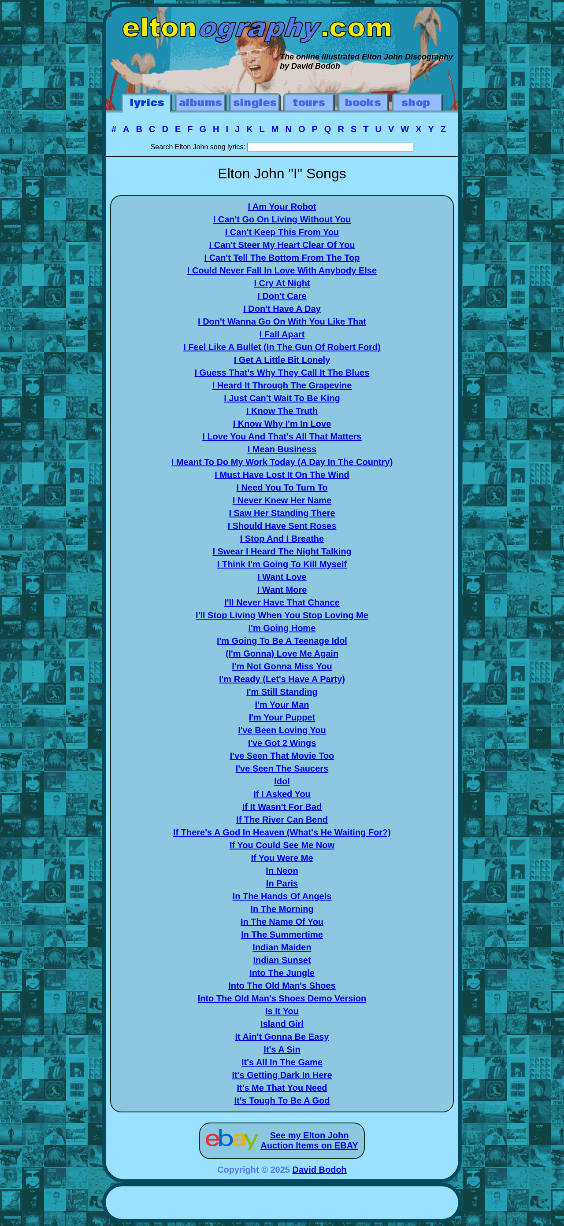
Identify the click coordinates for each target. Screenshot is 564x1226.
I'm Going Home (282, 628)
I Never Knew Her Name (282, 500)
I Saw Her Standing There (282, 513)
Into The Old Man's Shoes (282, 985)
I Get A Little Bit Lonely (282, 360)
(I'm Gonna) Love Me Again (282, 653)
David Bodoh (320, 1169)
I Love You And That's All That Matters (281, 436)
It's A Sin (281, 1049)
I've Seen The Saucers (282, 768)
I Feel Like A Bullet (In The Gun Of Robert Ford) (281, 347)
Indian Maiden (281, 947)
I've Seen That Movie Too (282, 756)
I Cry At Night (282, 283)
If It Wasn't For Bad (282, 807)
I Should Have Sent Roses (282, 526)
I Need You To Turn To (281, 487)
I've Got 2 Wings (282, 743)
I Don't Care (281, 296)
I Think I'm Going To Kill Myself (282, 564)
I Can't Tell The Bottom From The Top (282, 257)
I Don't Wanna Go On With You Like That (282, 321)
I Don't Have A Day (282, 309)
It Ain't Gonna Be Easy (282, 1036)
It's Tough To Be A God (282, 1100)
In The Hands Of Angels (282, 896)
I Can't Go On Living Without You (282, 219)
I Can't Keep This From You (282, 232)
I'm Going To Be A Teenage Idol (282, 641)
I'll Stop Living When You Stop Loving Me (282, 615)
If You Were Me (282, 858)
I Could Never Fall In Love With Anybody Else (282, 270)
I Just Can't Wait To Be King (282, 398)
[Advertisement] (282, 1204)
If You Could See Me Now (282, 845)
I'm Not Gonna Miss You (282, 666)
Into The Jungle (282, 973)
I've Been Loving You (282, 730)
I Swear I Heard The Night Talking (281, 551)
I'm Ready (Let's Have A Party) (282, 679)
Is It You (282, 1011)
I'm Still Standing (281, 692)
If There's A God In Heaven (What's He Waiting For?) (282, 832)
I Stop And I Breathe (282, 538)
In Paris (282, 883)
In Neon (282, 870)
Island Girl (282, 1024)
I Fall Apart (282, 334)
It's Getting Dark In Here (282, 1075)
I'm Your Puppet (282, 717)
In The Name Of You (282, 922)
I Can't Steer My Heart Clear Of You (282, 245)
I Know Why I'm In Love (282, 423)
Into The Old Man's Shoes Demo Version (282, 998)
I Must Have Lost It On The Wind (282, 475)
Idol (282, 781)
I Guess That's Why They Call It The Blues (281, 372)
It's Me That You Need (282, 1088)
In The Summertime (282, 934)
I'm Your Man (282, 704)
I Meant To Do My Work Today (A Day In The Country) (282, 462)
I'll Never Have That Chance (282, 602)
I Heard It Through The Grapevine (282, 385)
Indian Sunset (282, 960)
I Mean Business (282, 449)
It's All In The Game (282, 1062)
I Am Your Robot (282, 206)
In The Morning (281, 909)
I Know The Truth (282, 411)
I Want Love (281, 577)
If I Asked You (282, 794)
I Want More (282, 590)
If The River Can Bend (282, 819)
